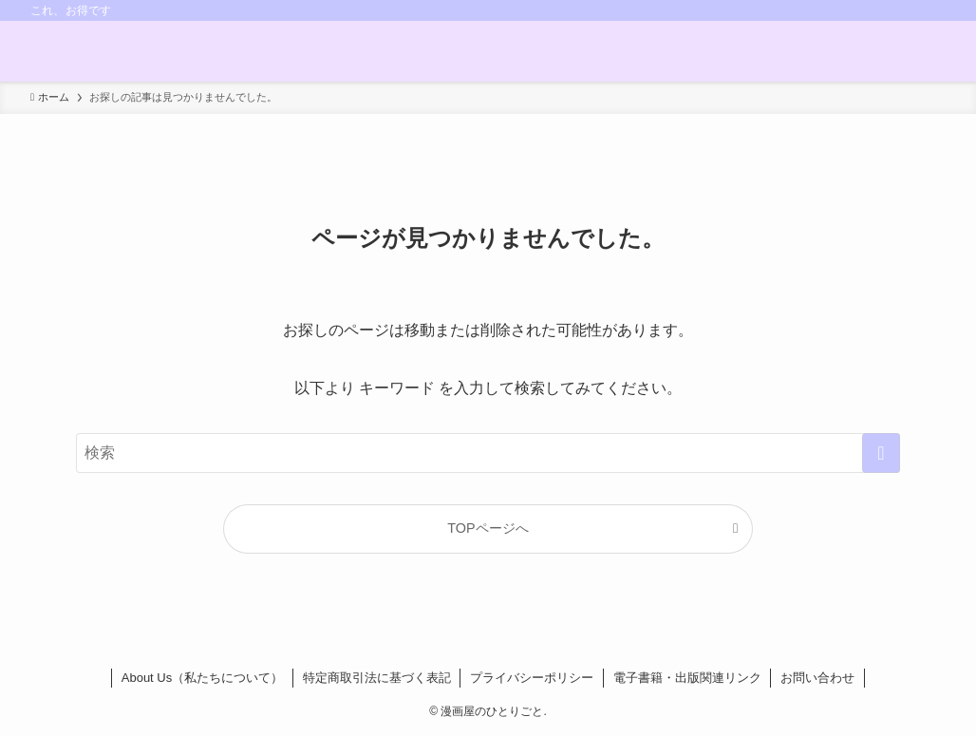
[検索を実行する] (881, 453)
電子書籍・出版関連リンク (687, 677)
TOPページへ (487, 528)
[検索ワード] (488, 453)
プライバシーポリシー (531, 677)
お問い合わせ (817, 677)
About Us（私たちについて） (202, 677)
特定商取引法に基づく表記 (377, 677)
